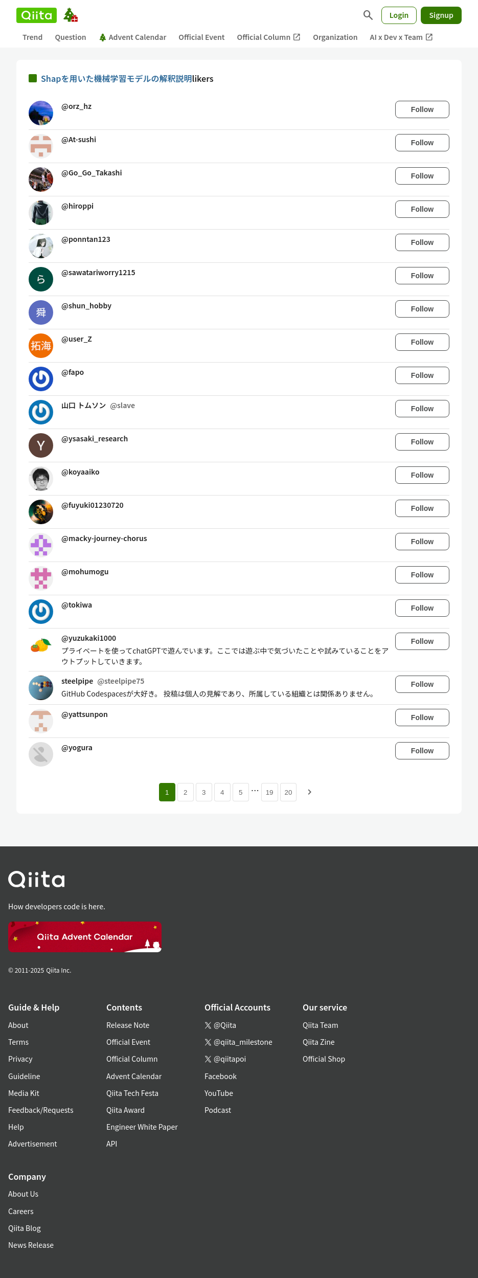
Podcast (217, 1110)
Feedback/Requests (41, 1110)
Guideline (24, 1076)
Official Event (201, 37)
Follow (422, 109)
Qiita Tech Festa (132, 1093)
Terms (18, 1042)
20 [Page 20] (288, 792)
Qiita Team (320, 1025)
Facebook (220, 1076)
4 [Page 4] (222, 792)
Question (70, 37)
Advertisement (32, 1143)
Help (16, 1127)
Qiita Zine (319, 1042)
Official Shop (324, 1058)
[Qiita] (36, 15)
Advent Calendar (133, 37)
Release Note (127, 1025)
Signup (441, 15)
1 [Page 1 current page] (167, 792)
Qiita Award (125, 1110)
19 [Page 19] (270, 792)
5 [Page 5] (240, 792)
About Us (23, 1194)
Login (399, 15)
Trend (32, 37)
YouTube (218, 1093)
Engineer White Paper (142, 1127)
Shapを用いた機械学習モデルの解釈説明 (116, 78)
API (111, 1143)
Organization (335, 37)
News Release (31, 1245)
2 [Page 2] (185, 792)
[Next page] (310, 792)
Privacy (20, 1058)
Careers (20, 1211)
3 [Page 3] (204, 792)
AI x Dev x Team (402, 37)
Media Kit (23, 1093)
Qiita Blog (24, 1228)
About (18, 1025)
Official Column (269, 37)
